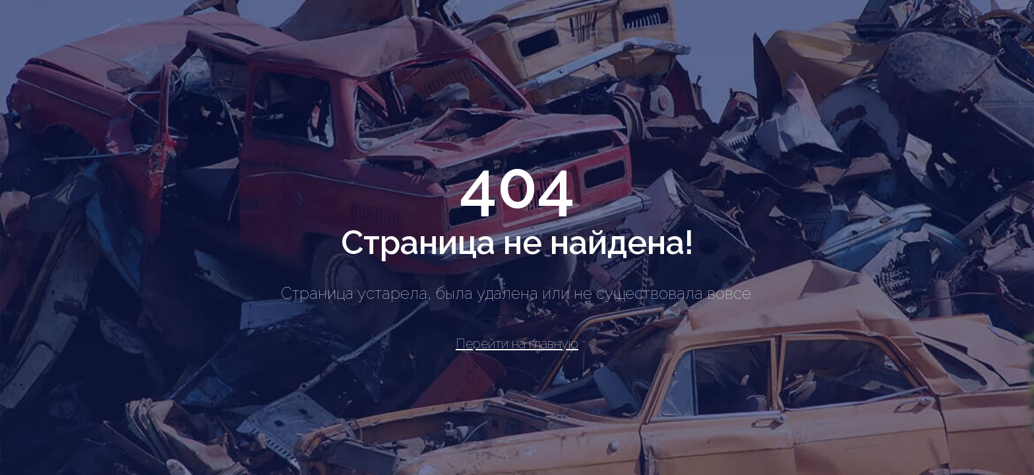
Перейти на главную (517, 344)
